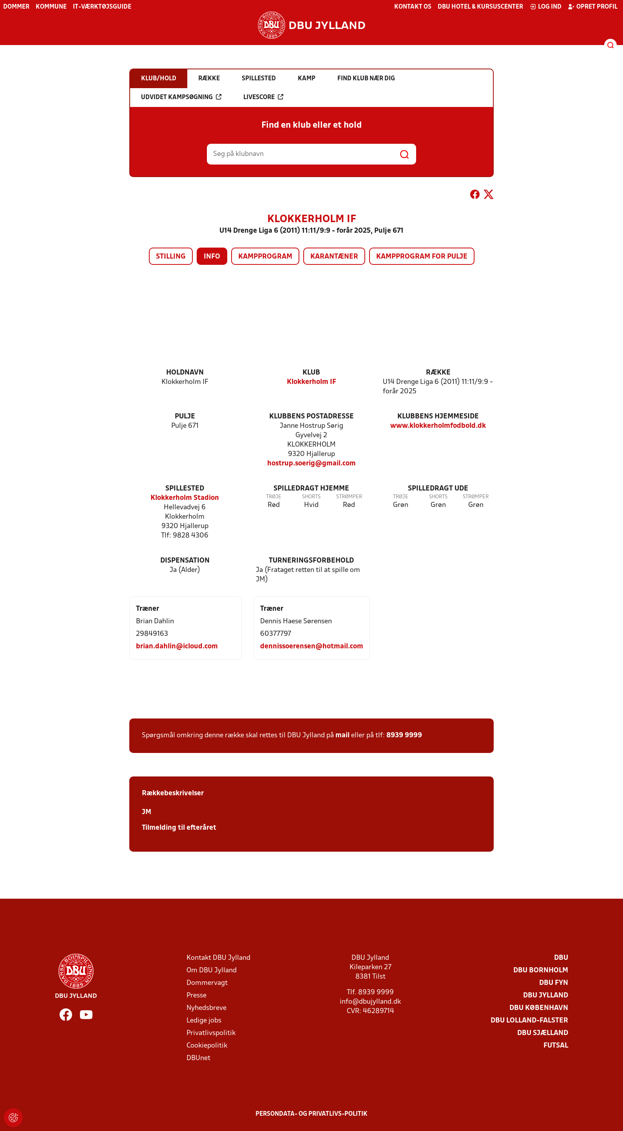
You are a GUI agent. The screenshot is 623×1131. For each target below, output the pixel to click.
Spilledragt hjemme (311, 488)
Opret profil (593, 6)
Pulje (185, 416)
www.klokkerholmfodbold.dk (438, 426)
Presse (196, 995)
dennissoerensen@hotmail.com (311, 646)
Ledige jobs (204, 1020)
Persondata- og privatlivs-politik (311, 1114)
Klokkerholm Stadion (184, 498)
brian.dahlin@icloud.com (177, 646)
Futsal (555, 1045)
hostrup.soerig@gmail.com (311, 463)
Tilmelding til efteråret (179, 828)
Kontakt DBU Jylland (218, 958)
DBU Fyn (553, 983)
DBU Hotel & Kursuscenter (480, 7)
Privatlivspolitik (211, 1033)
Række (438, 372)
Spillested (184, 488)
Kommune (51, 7)
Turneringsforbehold (311, 560)
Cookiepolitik (207, 1045)
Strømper (349, 496)
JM (146, 812)
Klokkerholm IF (311, 382)
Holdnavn (185, 372)
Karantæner (334, 256)
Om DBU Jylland (212, 970)
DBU (561, 958)
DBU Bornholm (540, 970)
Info (212, 256)
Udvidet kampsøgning (181, 97)
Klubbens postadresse (311, 416)
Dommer (16, 7)
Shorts (311, 496)
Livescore (263, 97)
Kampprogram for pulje (421, 256)
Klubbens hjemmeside (438, 416)
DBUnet (198, 1058)
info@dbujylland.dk (370, 1002)
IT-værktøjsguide (102, 7)
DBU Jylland (545, 995)
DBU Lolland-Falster (529, 1020)
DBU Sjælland (542, 1033)
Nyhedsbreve (206, 1008)
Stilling (171, 256)
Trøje (273, 496)
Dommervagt (207, 983)
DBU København (538, 1008)
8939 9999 (404, 735)
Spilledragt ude (438, 488)
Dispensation (185, 560)
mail (342, 735)
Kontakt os (412, 7)
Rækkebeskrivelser (173, 793)
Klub (311, 372)
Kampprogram (265, 256)
